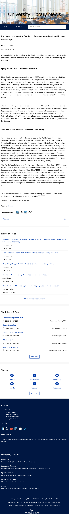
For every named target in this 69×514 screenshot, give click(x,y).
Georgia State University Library (34, 18)
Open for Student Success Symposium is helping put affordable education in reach (34, 286)
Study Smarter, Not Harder (13, 332)
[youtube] (11, 430)
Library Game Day (9, 325)
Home (5, 27)
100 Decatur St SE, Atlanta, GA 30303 (45, 499)
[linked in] (26, 213)
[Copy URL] (30, 212)
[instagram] (20, 430)
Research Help (18, 462)
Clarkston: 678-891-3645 (52, 502)
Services (13, 475)
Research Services (7, 468)
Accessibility (17, 489)
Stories (18, 27)
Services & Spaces (8, 466)
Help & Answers (10, 412)
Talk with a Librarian (11, 414)
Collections (5, 475)
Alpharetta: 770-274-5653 (17, 502)
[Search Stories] (47, 27)
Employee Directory (11, 417)
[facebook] (18, 213)
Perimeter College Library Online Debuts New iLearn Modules (26, 275)
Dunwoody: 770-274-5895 (35, 505)
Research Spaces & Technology (25, 468)
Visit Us (8, 410)
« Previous (5, 219)
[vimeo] (24, 429)
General (10, 206)
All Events (34, 357)
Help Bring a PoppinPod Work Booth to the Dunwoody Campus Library (29, 264)
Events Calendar (28, 489)
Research (5, 459)
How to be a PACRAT (11, 347)
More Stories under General (34, 299)
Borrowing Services (44, 468)
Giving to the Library (9, 479)
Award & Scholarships (25, 475)
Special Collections (8, 473)
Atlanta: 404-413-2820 (35, 502)
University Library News (34, 14)
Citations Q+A (8, 340)
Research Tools (6, 462)
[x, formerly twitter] (21, 213)
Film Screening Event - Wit (13, 318)
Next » (65, 219)
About (3, 486)
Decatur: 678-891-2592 (16, 505)
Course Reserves (30, 462)
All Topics (34, 393)
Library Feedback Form (12, 419)
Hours (37, 489)
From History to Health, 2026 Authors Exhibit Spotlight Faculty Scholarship (31, 253)
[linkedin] (16, 430)
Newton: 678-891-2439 (53, 505)
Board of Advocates (18, 482)
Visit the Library (6, 489)
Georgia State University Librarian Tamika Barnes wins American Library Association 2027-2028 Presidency (34, 240)
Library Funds (5, 482)
